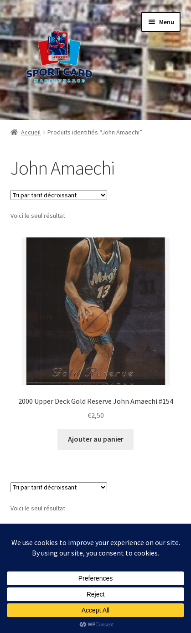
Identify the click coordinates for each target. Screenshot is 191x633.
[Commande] (58, 195)
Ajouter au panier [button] (96, 438)
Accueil (31, 132)
